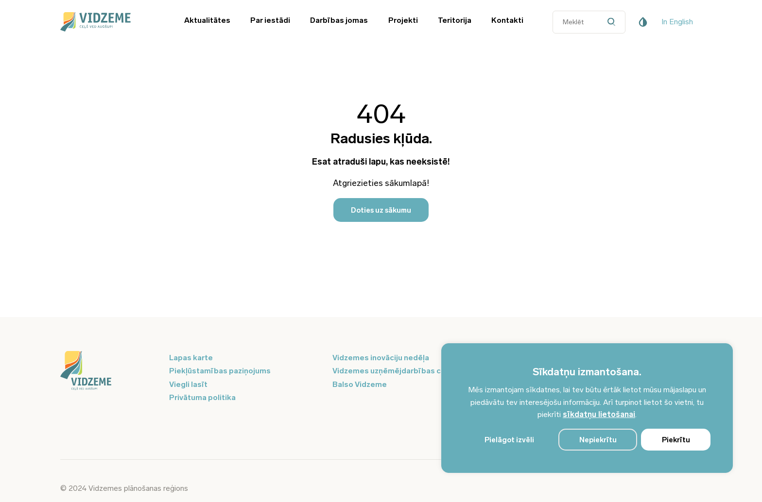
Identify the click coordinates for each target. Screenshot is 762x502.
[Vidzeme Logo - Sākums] (108, 22)
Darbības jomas (339, 20)
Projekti (403, 20)
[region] (587, 408)
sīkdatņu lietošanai (599, 414)
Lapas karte (191, 357)
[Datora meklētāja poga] (613, 22)
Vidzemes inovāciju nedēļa (380, 357)
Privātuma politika (202, 397)
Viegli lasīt (188, 384)
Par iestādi (270, 20)
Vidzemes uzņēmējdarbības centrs (396, 370)
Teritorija (454, 20)
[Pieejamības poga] (643, 22)
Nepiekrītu (598, 439)
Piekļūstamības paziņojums (220, 370)
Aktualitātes (207, 20)
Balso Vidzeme (359, 384)
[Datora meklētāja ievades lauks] (589, 22)
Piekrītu (676, 439)
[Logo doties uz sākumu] (108, 371)
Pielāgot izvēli (509, 439)
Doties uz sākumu (381, 210)
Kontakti (507, 20)
